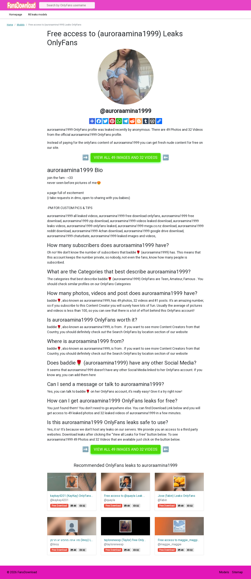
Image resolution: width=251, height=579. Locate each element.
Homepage (15, 14)
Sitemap (237, 572)
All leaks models (37, 14)
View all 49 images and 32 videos (125, 157)
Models (224, 572)
